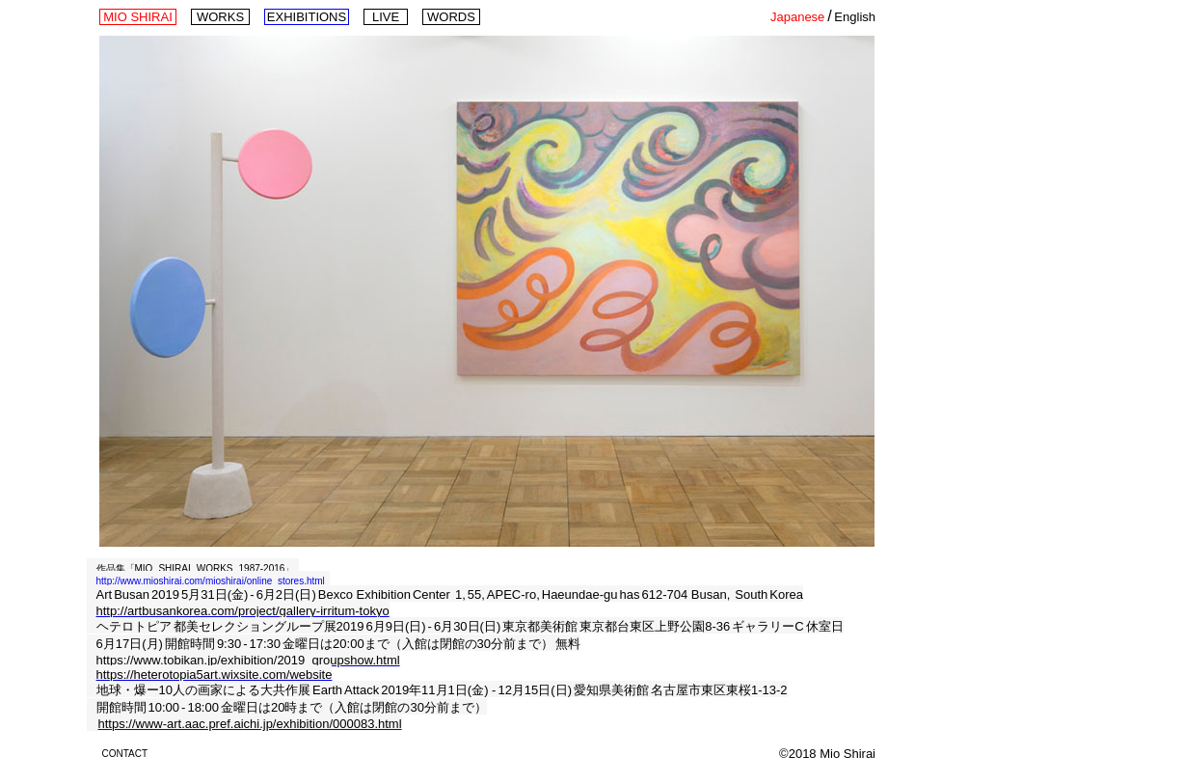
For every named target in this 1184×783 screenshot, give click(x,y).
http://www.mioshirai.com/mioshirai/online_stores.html (210, 581)
